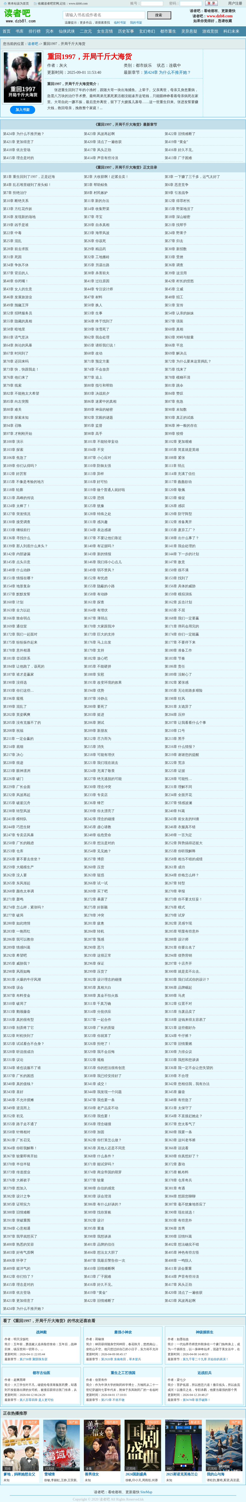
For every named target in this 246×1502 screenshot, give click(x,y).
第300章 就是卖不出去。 (184, 971)
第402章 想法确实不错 (182, 1244)
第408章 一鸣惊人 (178, 1260)
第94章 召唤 (12, 425)
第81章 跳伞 (174, 385)
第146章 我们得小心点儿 (103, 562)
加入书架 (23, 110)
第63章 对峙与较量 (179, 337)
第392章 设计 (94, 1220)
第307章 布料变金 (16, 995)
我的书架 (136, 22)
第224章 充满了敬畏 (99, 771)
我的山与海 (215, 1474)
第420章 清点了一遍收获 (103, 142)
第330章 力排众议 (178, 1052)
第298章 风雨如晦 (16, 971)
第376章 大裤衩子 (16, 1180)
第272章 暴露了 (96, 899)
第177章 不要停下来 (180, 642)
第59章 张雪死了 (96, 329)
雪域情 (49, 1474)
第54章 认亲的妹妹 (179, 313)
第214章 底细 (13, 747)
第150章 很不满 (177, 570)
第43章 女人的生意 (17, 289)
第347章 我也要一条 (99, 1100)
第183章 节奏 (175, 658)
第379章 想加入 (15, 1188)
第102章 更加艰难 (178, 442)
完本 (50, 31)
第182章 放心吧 (96, 658)
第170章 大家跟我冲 (99, 626)
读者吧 (27, 16)
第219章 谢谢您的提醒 (182, 755)
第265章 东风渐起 (16, 883)
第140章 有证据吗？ (99, 546)
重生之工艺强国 (123, 1373)
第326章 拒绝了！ (97, 1044)
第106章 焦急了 (15, 458)
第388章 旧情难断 (16, 1212)
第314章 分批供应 (97, 1012)
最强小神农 (123, 1332)
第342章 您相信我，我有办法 (187, 1084)
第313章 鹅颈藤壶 (16, 1012)
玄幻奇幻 (147, 31)
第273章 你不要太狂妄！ (184, 899)
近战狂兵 (205, 1373)
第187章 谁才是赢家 (18, 674)
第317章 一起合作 (97, 1020)
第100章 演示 (13, 442)
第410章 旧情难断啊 (99, 1268)
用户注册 (235, 3)
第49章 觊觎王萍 (16, 305)
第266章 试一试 (96, 883)
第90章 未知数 (176, 409)
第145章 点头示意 (16, 562)
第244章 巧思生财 (16, 827)
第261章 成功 (175, 867)
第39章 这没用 (176, 273)
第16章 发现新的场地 (19, 217)
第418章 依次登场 (16, 150)
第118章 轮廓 (13, 490)
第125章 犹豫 (94, 506)
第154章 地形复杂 (16, 586)
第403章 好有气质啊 (18, 1252)
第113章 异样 (94, 474)
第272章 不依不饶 (113, 1400)
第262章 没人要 (15, 875)
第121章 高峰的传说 (18, 498)
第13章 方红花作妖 (17, 209)
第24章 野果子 (176, 233)
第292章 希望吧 (15, 955)
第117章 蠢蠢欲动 (178, 482)
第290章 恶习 (94, 947)
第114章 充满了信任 (180, 474)
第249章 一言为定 (178, 835)
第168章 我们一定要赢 (182, 618)
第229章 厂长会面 (16, 787)
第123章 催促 (175, 498)
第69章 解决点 (176, 353)
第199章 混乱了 (15, 706)
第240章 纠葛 (175, 811)
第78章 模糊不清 (177, 377)
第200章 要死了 (96, 706)
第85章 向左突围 (16, 401)
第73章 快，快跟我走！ (21, 369)
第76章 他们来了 (16, 377)
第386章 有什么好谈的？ (103, 1204)
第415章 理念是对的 (18, 158)
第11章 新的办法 (96, 201)
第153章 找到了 (177, 578)
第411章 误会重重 (178, 1268)
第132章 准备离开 (178, 522)
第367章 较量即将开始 (20, 1156)
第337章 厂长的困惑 (18, 1076)
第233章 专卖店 (96, 795)
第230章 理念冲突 (97, 787)
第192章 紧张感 (177, 682)
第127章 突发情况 (16, 514)
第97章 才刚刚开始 (17, 434)
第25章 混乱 (12, 241)
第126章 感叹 (175, 506)
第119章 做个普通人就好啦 (104, 490)
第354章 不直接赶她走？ (184, 1116)
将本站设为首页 (18, 3)
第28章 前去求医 (16, 249)
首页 (7, 31)
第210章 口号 (175, 731)
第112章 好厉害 (15, 474)
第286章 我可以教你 (18, 939)
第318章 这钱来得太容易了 (185, 1020)
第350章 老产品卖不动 (101, 1108)
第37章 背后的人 (16, 273)
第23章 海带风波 (96, 233)
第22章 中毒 (12, 233)
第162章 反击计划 (178, 602)
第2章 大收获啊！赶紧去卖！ (106, 177)
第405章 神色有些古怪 (182, 1252)
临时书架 (120, 22)
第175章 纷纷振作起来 (20, 642)
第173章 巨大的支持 (99, 634)
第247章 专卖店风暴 (18, 835)
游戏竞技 (210, 31)
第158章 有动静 (96, 594)
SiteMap (146, 1492)
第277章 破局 (13, 915)
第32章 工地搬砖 (96, 257)
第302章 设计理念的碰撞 (103, 979)
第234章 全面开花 (178, 795)
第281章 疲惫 (94, 923)
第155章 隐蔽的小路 (99, 586)
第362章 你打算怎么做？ (103, 1140)
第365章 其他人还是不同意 (104, 1148)
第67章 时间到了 (16, 353)
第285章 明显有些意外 (182, 931)
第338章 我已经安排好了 (103, 1076)
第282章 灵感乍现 (178, 923)
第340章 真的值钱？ (18, 1084)
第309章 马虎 (175, 995)
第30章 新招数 (176, 249)
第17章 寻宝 (93, 217)
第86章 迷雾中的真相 (100, 401)
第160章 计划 (13, 602)
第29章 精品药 (95, 249)
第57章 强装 (174, 321)
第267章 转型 (175, 883)
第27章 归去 (174, 241)
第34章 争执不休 (16, 265)
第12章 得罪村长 (177, 201)
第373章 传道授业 (16, 1172)
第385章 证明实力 (16, 1204)
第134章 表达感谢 (97, 530)
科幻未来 (231, 31)
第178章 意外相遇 (16, 650)
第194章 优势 (94, 690)
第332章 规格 (94, 1060)
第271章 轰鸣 (13, 899)
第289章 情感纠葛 (16, 947)
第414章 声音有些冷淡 (101, 158)
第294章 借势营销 (178, 955)
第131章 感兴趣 (96, 522)
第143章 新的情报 (97, 554)
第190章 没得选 (15, 682)
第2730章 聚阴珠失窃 (33, 1359)
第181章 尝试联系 (16, 658)
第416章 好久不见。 (180, 150)
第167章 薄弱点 (96, 618)
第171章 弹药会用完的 (182, 626)
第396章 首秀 (175, 1228)
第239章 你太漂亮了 (99, 811)
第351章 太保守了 (178, 1108)
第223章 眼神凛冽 (16, 771)
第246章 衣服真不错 (180, 827)
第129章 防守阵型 (178, 514)
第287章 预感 (94, 939)
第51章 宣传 (174, 305)
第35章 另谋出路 (96, 265)
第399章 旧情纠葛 (178, 1236)
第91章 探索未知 (16, 417)
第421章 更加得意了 (18, 142)
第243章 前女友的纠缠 (182, 819)
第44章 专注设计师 (98, 289)
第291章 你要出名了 (180, 947)
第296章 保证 (94, 963)
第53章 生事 (93, 313)
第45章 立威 (174, 289)
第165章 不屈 (175, 610)
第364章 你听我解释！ (20, 1148)
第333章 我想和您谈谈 (182, 1060)
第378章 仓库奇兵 (178, 1180)
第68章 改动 (93, 353)
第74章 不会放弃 (96, 369)
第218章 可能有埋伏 (99, 755)
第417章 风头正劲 (97, 150)
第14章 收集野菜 (96, 209)
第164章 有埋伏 (96, 610)
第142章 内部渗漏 (16, 554)
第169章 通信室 (15, 626)
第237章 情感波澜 (178, 803)
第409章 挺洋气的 (16, 1268)
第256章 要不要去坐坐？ (22, 859)
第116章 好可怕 (95, 482)
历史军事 (126, 31)
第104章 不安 (94, 450)
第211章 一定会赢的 (18, 739)
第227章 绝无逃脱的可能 (103, 779)
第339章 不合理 (177, 1076)
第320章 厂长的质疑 (99, 1028)
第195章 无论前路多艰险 (184, 690)
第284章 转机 (94, 931)
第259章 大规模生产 (18, 867)
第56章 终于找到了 (98, 321)
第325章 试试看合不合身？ (23, 1044)
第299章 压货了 (96, 971)
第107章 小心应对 (97, 458)
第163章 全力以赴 (16, 610)
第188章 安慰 (94, 674)
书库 (20, 31)
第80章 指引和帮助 (98, 385)
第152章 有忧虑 (96, 578)
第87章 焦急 (174, 401)
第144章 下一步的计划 (182, 554)
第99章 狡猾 (174, 434)
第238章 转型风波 (16, 811)
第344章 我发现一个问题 (103, 1092)
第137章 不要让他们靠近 (103, 538)
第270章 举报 (175, 891)
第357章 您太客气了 (180, 1124)
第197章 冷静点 (96, 698)
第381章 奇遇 (175, 1188)
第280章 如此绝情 (16, 923)
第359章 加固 (94, 1132)
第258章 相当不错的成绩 (184, 859)
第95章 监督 (93, 425)
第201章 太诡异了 (178, 706)
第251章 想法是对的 (99, 843)
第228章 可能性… (178, 779)
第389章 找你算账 (97, 1212)
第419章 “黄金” (176, 142)
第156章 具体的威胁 (180, 586)
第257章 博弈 (94, 859)
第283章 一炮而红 (16, 931)
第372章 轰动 (175, 1164)
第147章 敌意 (175, 562)
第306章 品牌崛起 (178, 987)
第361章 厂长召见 (16, 1140)
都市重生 (168, 31)
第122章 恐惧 (94, 498)
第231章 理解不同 (178, 787)
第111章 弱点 (174, 466)
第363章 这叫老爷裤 (180, 1140)
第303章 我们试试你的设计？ (187, 979)
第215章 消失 (94, 747)
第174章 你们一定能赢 (182, 634)
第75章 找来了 (176, 369)
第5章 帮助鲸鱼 (96, 185)
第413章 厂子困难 (178, 158)
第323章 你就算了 (97, 1036)
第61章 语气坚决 (16, 337)
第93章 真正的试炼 (179, 417)
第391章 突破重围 (16, 1220)
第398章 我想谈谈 (97, 1236)
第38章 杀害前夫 (96, 273)
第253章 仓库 (13, 851)
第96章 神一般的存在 (181, 425)
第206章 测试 (94, 723)
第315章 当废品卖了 (180, 1012)
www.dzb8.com (219, 16)
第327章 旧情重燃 (178, 1044)
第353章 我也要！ (97, 1116)
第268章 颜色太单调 (18, 891)
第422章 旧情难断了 (180, 134)
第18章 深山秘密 (177, 217)
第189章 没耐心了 (178, 674)
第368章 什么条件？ (99, 1156)
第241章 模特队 (15, 819)
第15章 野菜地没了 (179, 209)
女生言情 (105, 31)
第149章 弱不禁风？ (99, 570)
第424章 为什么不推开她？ (167, 72)
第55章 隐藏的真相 (17, 321)
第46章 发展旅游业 (17, 297)
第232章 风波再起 (16, 795)
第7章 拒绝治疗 (15, 193)
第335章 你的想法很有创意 (104, 1068)
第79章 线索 (12, 385)
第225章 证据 (175, 771)
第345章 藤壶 (175, 1092)
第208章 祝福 (13, 731)
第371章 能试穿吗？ (99, 1164)
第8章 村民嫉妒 (96, 193)
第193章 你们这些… (18, 690)
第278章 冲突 (94, 915)
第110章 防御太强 (97, 466)
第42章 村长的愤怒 (179, 281)
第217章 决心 (13, 755)
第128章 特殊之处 (97, 514)
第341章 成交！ (96, 1084)
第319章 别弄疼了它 (18, 1028)
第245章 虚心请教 (97, 827)
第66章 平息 (174, 345)
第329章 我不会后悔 (99, 1052)
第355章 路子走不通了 (20, 1124)
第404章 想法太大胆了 (101, 1252)
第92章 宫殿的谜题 (98, 417)
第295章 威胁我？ (16, 963)
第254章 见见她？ (97, 851)
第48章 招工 (174, 297)
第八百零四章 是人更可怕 (36, 1400)
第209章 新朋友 (96, 731)
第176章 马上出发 (97, 642)
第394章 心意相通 (16, 1228)
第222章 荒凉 (175, 763)
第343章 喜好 (13, 1092)
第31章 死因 (12, 257)
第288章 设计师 (177, 939)
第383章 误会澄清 (97, 1196)
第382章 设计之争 (16, 1196)
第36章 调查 (174, 265)
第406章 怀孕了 (15, 1260)
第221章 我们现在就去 (101, 763)
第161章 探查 (94, 602)
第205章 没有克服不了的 (22, 723)
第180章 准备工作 (178, 650)
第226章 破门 (13, 779)
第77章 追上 (93, 377)
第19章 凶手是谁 (16, 225)
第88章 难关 (12, 409)
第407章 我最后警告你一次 (104, 1260)
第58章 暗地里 (14, 329)
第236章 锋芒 (94, 803)
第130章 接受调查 (16, 522)
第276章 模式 (175, 907)
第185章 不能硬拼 (97, 666)
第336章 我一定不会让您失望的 (189, 1068)
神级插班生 (204, 1332)
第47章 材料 (93, 297)
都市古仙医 (41, 1373)
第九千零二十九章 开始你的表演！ (206, 1359)
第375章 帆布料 (177, 1172)
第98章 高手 (93, 434)
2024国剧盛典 (136, 1474)
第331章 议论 (13, 1060)
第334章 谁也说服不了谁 (22, 1068)
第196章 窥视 (13, 698)
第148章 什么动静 (16, 570)
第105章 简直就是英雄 (182, 450)
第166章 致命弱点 (16, 618)
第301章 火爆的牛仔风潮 (22, 979)
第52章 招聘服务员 (17, 313)
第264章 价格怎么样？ (182, 875)
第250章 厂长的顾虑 (18, 843)
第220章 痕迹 (13, 763)
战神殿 (41, 1332)
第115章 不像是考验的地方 (23, 482)
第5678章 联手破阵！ (197, 1400)
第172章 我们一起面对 (20, 634)
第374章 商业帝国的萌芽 (103, 1172)
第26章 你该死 (95, 241)
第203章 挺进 (94, 715)
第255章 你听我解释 (180, 851)
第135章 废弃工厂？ (180, 530)
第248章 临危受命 (97, 835)
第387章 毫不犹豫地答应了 (185, 1204)
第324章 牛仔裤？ (178, 1036)
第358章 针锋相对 (16, 1132)
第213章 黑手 (175, 739)
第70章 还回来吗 (16, 361)
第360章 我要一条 (178, 1132)
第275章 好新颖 (96, 907)
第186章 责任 (175, 666)
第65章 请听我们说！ (100, 345)
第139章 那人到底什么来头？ (25, 546)
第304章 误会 (13, 987)
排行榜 (35, 31)
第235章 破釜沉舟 (16, 803)
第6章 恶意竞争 (177, 185)
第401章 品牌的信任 (99, 1244)
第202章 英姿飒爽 (16, 715)
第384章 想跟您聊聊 (180, 1196)
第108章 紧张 (175, 458)
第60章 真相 (174, 329)
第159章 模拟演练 (178, 594)
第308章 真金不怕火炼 (101, 995)
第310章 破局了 (15, 1004)
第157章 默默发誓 (16, 594)
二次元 (86, 31)
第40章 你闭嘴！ (16, 281)
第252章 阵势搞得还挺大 (184, 843)
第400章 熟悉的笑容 (18, 1244)
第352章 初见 (13, 1116)
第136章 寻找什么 (16, 538)
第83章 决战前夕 (96, 393)
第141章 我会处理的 (180, 546)
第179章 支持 (94, 650)
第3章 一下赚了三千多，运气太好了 (192, 177)
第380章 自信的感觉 (99, 1188)
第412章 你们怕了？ (18, 1276)
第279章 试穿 (175, 915)
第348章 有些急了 (178, 1100)
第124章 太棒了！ (16, 506)
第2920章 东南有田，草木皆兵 (121, 1359)
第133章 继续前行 (16, 530)
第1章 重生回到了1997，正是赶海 (29, 177)
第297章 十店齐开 (178, 963)
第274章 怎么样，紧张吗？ (23, 907)
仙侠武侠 (67, 31)
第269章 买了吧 (96, 891)
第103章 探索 (13, 450)
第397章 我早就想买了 (20, 1236)
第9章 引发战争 (177, 193)
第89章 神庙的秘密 (98, 409)
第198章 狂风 (175, 698)
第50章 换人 (93, 305)
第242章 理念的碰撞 (99, 819)
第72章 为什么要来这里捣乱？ (188, 361)
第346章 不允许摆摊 (18, 1100)
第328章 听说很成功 (18, 1052)
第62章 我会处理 (96, 337)
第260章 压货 (94, 867)
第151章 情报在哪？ (18, 578)
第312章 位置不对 (178, 1004)
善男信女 (92, 1474)
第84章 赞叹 (174, 393)
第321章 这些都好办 (180, 1028)
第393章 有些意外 (178, 1220)
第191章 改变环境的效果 (103, 682)
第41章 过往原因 (96, 281)
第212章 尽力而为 (97, 739)
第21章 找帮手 (176, 225)
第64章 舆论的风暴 (17, 345)
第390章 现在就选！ (180, 1212)
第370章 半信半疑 (16, 1164)
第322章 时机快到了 (18, 1036)
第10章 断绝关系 (16, 201)
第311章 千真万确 (97, 1004)
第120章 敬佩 (175, 490)
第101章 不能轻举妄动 (101, 442)
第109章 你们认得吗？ (20, 466)
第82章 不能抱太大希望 (21, 393)
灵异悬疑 (189, 31)
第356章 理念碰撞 (97, 1124)
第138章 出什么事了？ (182, 538)
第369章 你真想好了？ (182, 1156)
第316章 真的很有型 (18, 1020)
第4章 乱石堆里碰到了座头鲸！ (27, 185)
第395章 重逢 (94, 1228)
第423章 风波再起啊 (99, 134)
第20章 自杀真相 (96, 225)
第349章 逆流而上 (16, 1108)
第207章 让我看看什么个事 (185, 723)
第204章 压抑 (175, 715)
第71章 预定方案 (96, 361)
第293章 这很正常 (97, 955)
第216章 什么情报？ (180, 747)
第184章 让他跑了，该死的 (23, 666)
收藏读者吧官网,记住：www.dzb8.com (63, 3)
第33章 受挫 (174, 257)
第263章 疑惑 (94, 875)
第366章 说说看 (177, 1148)
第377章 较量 (94, 1180)
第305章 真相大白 (97, 987)
